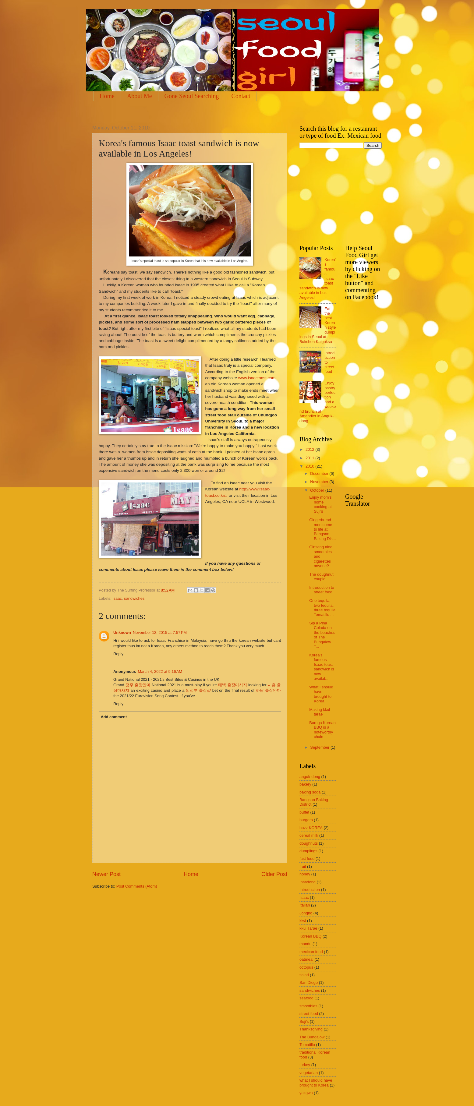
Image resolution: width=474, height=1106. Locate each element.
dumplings (308, 851)
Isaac (117, 598)
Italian (304, 905)
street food (308, 1013)
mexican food (311, 951)
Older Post (274, 874)
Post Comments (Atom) (136, 886)
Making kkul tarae (319, 711)
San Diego (308, 982)
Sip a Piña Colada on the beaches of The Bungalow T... (322, 635)
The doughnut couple (321, 576)
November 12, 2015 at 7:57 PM (160, 632)
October (317, 490)
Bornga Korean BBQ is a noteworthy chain (322, 729)
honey (304, 874)
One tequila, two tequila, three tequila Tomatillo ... (322, 607)
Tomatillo (307, 1044)
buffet (304, 812)
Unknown (122, 632)
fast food (306, 858)
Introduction (309, 889)
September (320, 747)
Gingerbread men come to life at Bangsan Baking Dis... (322, 529)
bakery (305, 784)
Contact (240, 96)
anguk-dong (309, 776)
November (319, 481)
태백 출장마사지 (232, 685)
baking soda (309, 792)
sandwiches (134, 598)
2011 (310, 458)
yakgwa (306, 1092)
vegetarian (308, 1072)
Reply (118, 654)
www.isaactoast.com (256, 378)
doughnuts (308, 843)
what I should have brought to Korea (315, 1082)
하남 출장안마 (268, 690)
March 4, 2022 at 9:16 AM (160, 671)
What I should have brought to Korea (321, 694)
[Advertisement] (203, 112)
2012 (310, 449)
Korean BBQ (310, 936)
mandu (305, 944)
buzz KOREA (311, 827)
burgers (306, 820)
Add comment (114, 717)
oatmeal (306, 959)
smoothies (308, 1006)
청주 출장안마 (138, 685)
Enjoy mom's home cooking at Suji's (320, 504)
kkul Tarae (308, 928)
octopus (306, 967)
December (319, 473)
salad (304, 975)
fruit (302, 866)
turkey (304, 1064)
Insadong (307, 882)
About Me (139, 96)
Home (107, 96)
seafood (306, 998)
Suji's (304, 1021)
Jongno (305, 913)
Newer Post (106, 874)
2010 (310, 466)
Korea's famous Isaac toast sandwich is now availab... (321, 667)
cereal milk (308, 835)
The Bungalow (311, 1037)
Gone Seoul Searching (191, 96)
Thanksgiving (311, 1029)
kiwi (302, 920)
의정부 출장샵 (198, 690)
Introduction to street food (321, 589)
